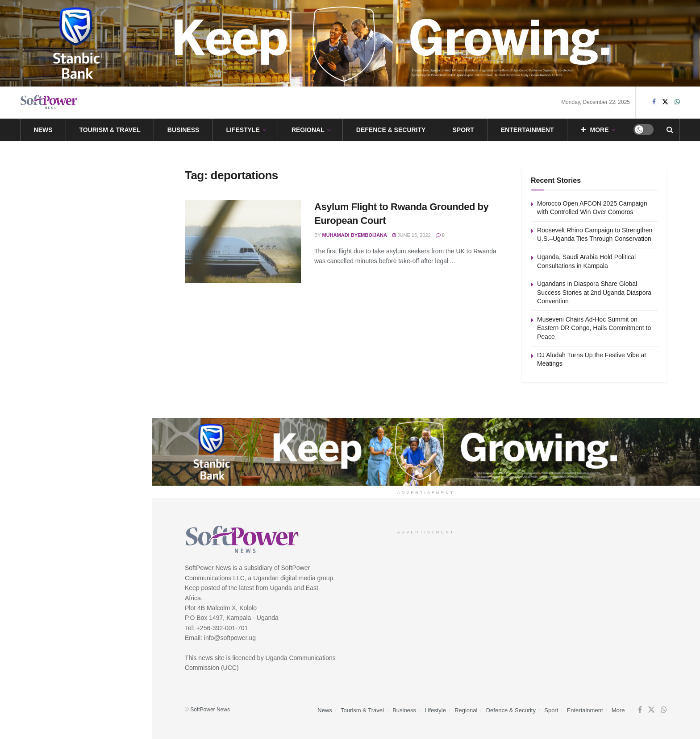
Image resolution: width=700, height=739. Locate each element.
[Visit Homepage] (49, 101)
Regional (308, 129)
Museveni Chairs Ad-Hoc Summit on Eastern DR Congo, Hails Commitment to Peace (92, 321)
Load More (75, 416)
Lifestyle (242, 129)
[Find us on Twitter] (665, 102)
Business (183, 129)
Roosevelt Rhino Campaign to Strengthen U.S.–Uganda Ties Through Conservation (88, 173)
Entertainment (527, 129)
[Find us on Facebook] (654, 102)
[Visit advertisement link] (350, 43)
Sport (463, 129)
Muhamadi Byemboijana (354, 235)
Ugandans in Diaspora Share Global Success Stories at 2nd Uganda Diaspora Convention (89, 271)
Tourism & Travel (110, 129)
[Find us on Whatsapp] (677, 102)
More (595, 129)
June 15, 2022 (411, 235)
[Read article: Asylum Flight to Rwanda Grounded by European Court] (243, 241)
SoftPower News (210, 709)
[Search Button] (670, 130)
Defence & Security (391, 129)
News (43, 129)
